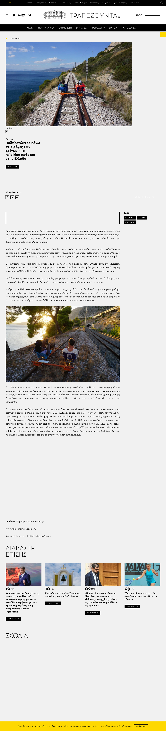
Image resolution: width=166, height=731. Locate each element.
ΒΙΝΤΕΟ (113, 28)
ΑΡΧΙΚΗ (30, 28)
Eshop (138, 15)
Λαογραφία (41, 3)
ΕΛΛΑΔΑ (142, 218)
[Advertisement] (62, 218)
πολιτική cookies (124, 726)
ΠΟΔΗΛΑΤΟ (130, 222)
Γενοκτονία (134, 3)
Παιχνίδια (106, 3)
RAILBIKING (129, 218)
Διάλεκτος (94, 3)
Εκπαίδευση (66, 3)
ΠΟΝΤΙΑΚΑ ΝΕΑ (46, 28)
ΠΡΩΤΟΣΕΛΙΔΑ (128, 28)
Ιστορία (30, 3)
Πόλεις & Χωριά (80, 3)
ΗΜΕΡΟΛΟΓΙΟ (98, 28)
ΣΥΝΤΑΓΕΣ (81, 28)
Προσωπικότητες (120, 3)
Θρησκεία (53, 3)
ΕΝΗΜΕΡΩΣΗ (65, 28)
